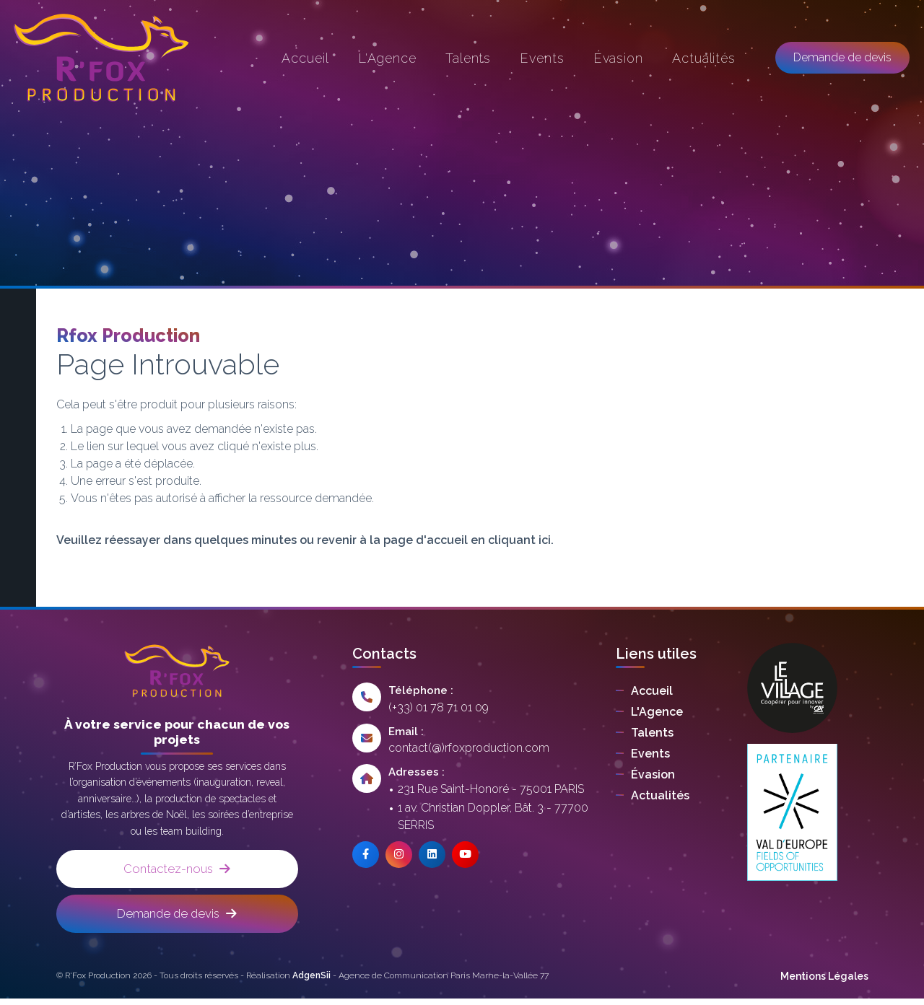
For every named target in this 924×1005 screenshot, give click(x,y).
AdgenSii (311, 982)
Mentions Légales (824, 982)
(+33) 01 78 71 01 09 (438, 707)
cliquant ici (519, 540)
